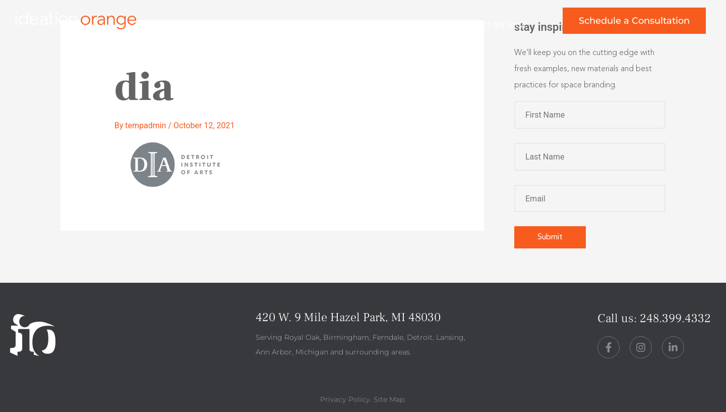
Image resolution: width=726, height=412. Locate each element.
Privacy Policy (345, 399)
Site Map (389, 399)
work (296, 24)
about (351, 24)
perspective (421, 24)
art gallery (501, 24)
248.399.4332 (675, 318)
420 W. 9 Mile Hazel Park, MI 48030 (348, 317)
